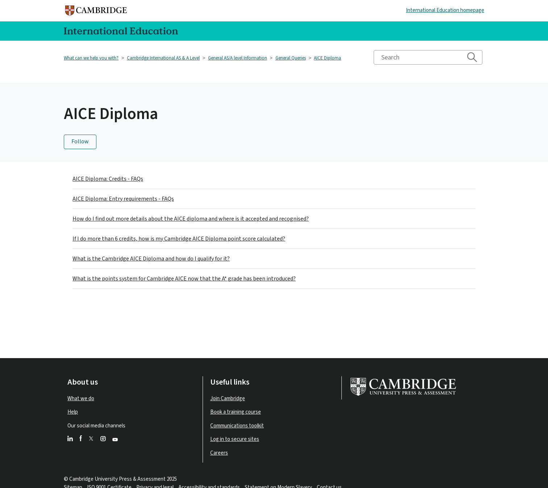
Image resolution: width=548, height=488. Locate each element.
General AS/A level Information (237, 58)
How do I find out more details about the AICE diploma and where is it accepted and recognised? (190, 219)
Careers (219, 453)
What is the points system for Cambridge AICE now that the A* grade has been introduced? (184, 279)
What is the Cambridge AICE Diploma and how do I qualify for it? (151, 259)
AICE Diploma (327, 58)
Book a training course (235, 412)
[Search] (428, 57)
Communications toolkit (237, 426)
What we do (80, 398)
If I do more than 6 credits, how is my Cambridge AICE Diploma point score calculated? (178, 239)
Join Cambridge (227, 398)
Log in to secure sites (234, 439)
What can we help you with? (91, 58)
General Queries (290, 58)
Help (72, 412)
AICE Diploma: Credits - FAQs (107, 179)
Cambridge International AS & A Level (163, 58)
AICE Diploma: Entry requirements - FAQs (123, 199)
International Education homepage (445, 10)
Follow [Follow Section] (80, 141)
